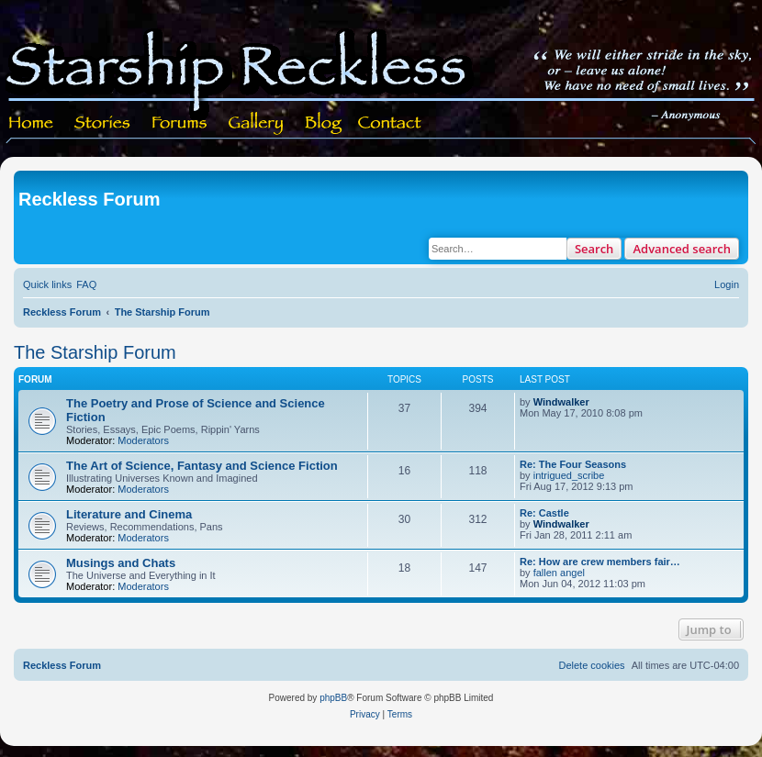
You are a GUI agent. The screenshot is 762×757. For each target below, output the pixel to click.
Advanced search (682, 248)
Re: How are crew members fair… (600, 561)
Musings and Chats (120, 563)
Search (594, 248)
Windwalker (561, 401)
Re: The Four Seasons (573, 464)
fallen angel (559, 572)
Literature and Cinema (129, 514)
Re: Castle (544, 512)
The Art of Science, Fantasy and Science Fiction (202, 466)
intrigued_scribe (569, 475)
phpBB (333, 698)
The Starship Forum (95, 352)
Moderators (143, 440)
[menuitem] (86, 284)
